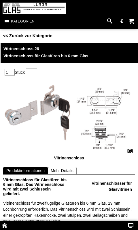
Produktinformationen (25, 170)
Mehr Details (62, 170)
